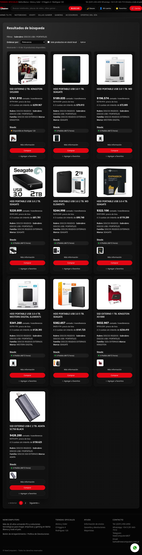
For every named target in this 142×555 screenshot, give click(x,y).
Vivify (32, 15)
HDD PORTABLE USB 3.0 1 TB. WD (114, 88)
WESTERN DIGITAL (112, 120)
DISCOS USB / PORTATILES (35, 36)
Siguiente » (34, 503)
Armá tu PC (6, 15)
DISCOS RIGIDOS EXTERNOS (73, 117)
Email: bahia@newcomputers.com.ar (126, 540)
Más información (27, 144)
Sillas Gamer (45, 15)
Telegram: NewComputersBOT (121, 534)
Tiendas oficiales (9, 2)
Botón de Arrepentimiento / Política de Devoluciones (26, 534)
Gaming (59, 15)
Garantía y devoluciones (94, 527)
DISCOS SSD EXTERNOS (28, 117)
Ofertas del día (89, 15)
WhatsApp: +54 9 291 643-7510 (114, 2)
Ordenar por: (13, 42)
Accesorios (72, 15)
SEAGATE (64, 120)
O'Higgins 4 (60, 527)
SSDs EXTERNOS (112, 341)
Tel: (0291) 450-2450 (93, 2)
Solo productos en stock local (62, 42)
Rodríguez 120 (61, 530)
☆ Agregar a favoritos (27, 156)
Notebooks (20, 15)
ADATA (12, 457)
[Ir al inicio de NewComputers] (4, 8)
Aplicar (83, 42)
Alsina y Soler (61, 524)
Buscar (75, 8)
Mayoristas (89, 530)
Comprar (27, 150)
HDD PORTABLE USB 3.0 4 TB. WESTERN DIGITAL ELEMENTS (25, 315)
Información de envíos (94, 524)
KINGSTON (14, 120)
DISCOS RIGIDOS (24, 111)
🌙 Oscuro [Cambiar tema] (91, 8)
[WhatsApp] (134, 547)
